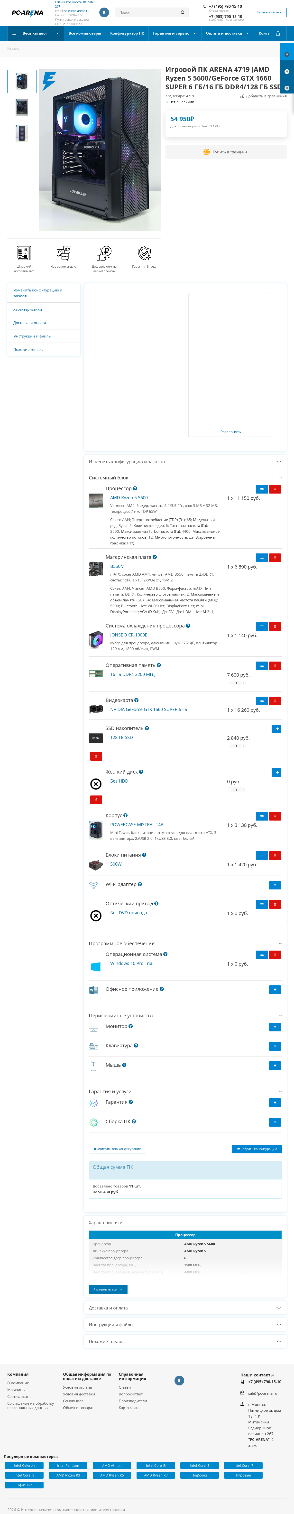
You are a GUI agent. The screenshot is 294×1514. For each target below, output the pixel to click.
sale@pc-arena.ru (76, 11)
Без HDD (119, 781)
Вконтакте (104, 12)
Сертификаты (19, 1396)
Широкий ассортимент (24, 268)
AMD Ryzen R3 (68, 1475)
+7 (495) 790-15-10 (225, 6)
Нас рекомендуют (64, 266)
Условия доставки (79, 1394)
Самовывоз (73, 1400)
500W (116, 864)
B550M (117, 566)
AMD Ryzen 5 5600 (129, 497)
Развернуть (230, 432)
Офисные (24, 1485)
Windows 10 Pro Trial (132, 963)
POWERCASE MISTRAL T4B (137, 824)
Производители (133, 1400)
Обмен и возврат (78, 1407)
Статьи (125, 1387)
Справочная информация (132, 1376)
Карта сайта (129, 1407)
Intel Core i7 (243, 1465)
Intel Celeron (24, 1465)
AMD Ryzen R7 (156, 1475)
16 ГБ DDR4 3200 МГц (132, 674)
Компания (17, 1374)
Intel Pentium (68, 1465)
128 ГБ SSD (121, 737)
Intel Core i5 (200, 1465)
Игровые (243, 1475)
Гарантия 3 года (144, 266)
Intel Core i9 (24, 1475)
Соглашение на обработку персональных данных (30, 1405)
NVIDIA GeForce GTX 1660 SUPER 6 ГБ (148, 709)
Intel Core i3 (156, 1465)
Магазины (16, 1389)
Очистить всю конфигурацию (117, 1149)
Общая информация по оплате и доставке (87, 1376)
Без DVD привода (128, 913)
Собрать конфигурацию (257, 1149)
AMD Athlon (112, 1465)
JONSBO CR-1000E (128, 635)
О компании (18, 1382)
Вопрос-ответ (131, 1394)
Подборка (200, 1475)
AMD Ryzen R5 (112, 1475)
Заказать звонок (269, 12)
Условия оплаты (77, 1387)
